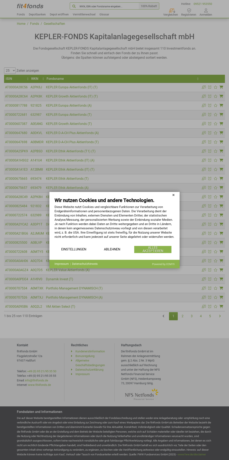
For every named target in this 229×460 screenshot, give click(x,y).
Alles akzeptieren (153, 249)
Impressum (62, 263)
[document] (114, 221)
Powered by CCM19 (163, 264)
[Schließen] (173, 195)
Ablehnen (112, 249)
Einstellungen (73, 249)
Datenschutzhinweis (85, 263)
